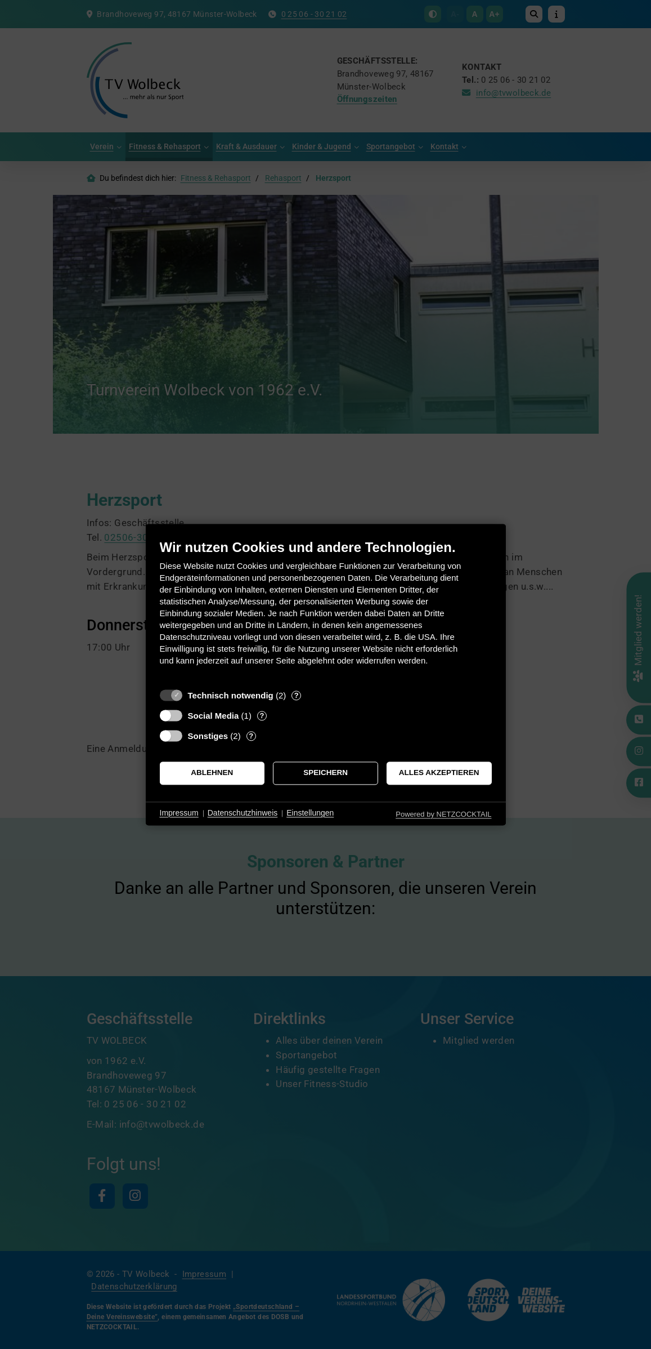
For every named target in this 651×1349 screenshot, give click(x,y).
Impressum (179, 813)
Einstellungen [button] (310, 813)
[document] (326, 611)
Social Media (213, 715)
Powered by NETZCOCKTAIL (443, 814)
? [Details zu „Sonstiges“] (251, 736)
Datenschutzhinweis (243, 813)
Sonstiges (208, 736)
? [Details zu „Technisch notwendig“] (296, 695)
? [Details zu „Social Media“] (261, 715)
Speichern (325, 773)
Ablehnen (212, 773)
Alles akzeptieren (439, 773)
